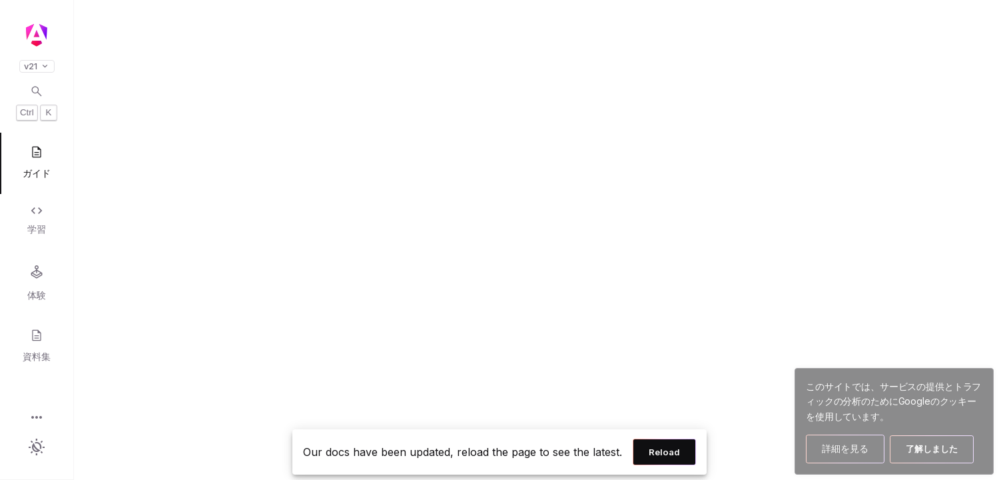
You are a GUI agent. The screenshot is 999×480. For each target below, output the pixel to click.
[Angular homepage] (36, 35)
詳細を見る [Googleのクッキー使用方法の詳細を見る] (845, 448)
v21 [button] (37, 66)
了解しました (932, 448)
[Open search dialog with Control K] (36, 103)
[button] (36, 418)
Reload (664, 452)
